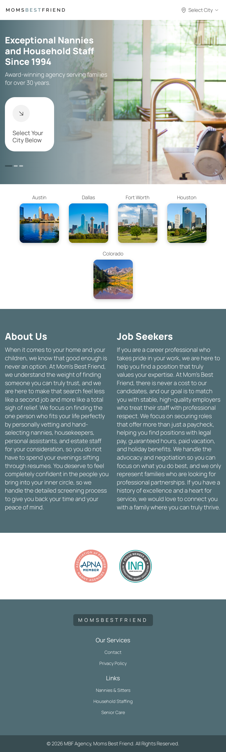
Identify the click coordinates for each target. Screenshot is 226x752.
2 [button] (16, 166)
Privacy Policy (113, 663)
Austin (39, 218)
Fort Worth (137, 218)
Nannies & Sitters (113, 690)
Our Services (113, 640)
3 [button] (21, 166)
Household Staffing (113, 701)
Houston (187, 218)
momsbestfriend (113, 620)
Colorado (113, 274)
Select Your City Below (28, 124)
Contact (113, 652)
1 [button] (8, 166)
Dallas (88, 218)
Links (113, 678)
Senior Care (113, 712)
